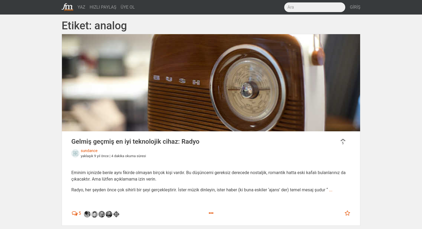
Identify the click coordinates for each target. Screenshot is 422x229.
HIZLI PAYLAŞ (103, 7)
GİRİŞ (355, 7)
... (330, 189)
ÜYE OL (128, 7)
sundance (89, 151)
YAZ (81, 7)
